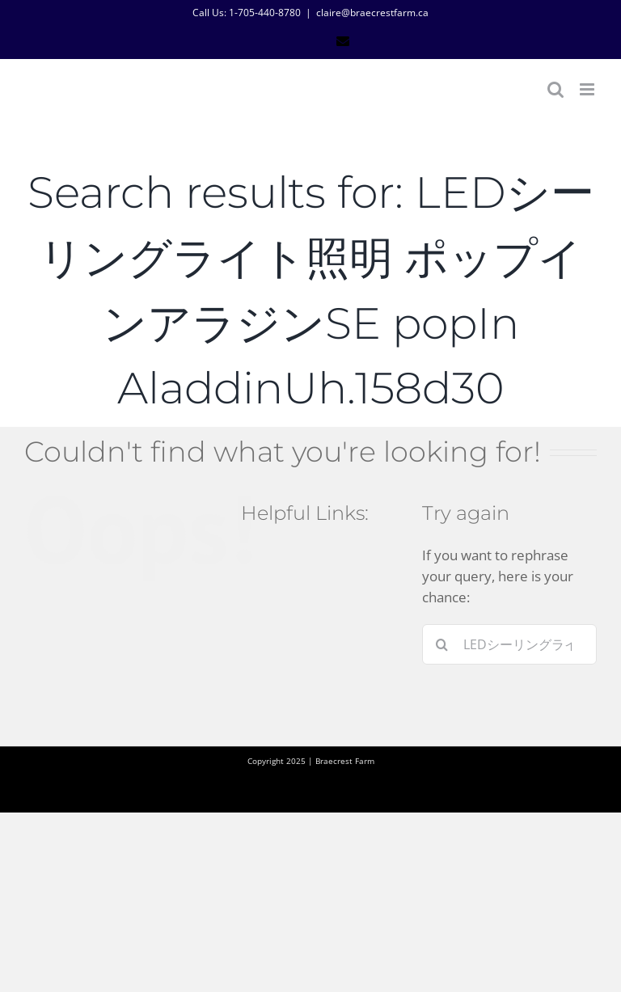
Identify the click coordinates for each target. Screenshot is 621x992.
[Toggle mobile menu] (588, 89)
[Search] (442, 644)
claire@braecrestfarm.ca (372, 12)
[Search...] (509, 644)
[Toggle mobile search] (555, 89)
